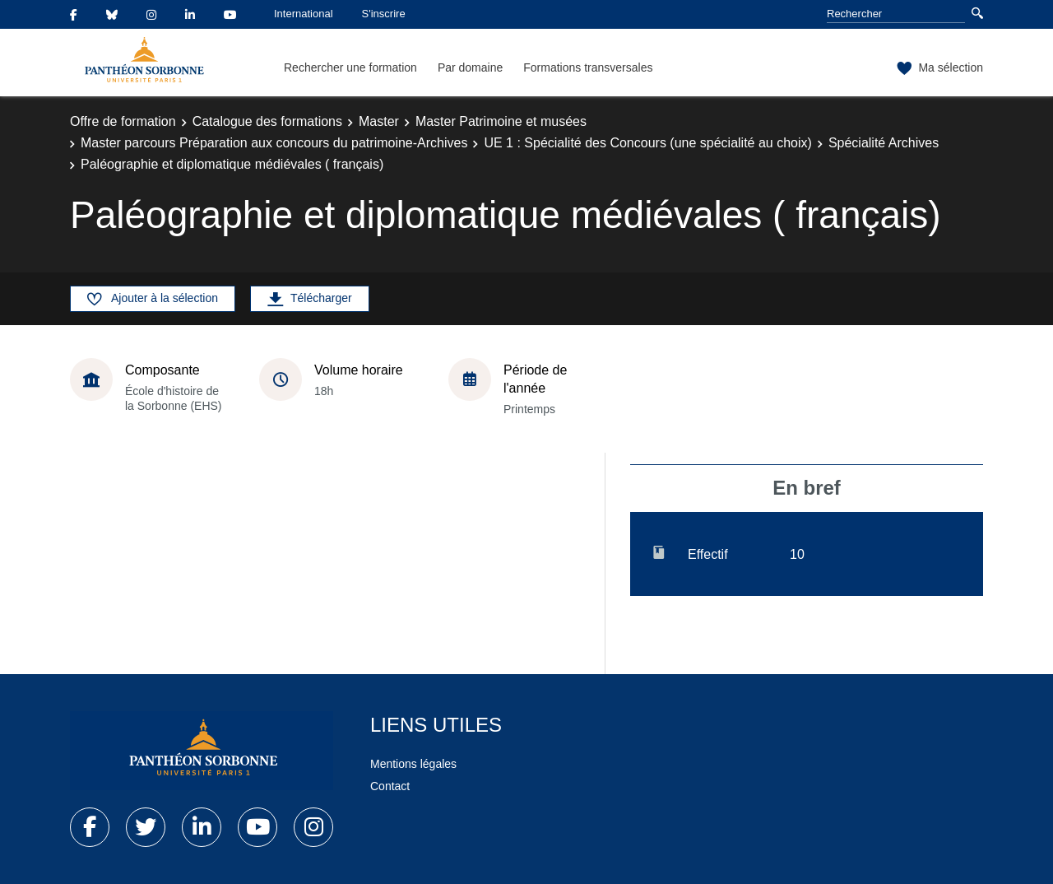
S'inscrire (384, 13)
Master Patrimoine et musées (501, 121)
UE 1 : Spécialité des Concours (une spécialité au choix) (647, 143)
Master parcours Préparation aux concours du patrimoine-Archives (274, 143)
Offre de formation (123, 121)
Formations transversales (587, 67)
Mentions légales (413, 763)
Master (379, 121)
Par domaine (470, 67)
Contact (390, 786)
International (303, 13)
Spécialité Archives (883, 143)
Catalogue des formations (267, 121)
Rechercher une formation (350, 67)
